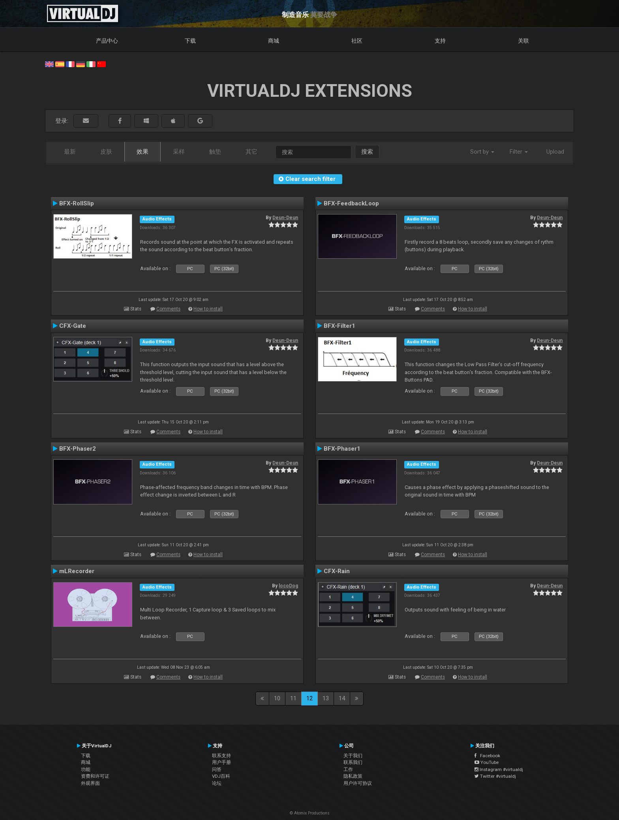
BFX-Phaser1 (342, 448)
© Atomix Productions (310, 813)
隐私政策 (352, 776)
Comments (168, 309)
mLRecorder (76, 571)
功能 (85, 769)
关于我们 (352, 755)
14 (342, 698)
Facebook (487, 755)
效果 (142, 151)
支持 (440, 41)
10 (277, 698)
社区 (356, 41)
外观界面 (90, 783)
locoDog (288, 586)
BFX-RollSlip (76, 203)
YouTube (487, 762)
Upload (555, 151)
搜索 (367, 151)
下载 (190, 41)
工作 (348, 769)
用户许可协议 (357, 783)
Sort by (482, 151)
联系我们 (352, 762)
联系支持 (221, 755)
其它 (251, 151)
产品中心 (107, 41)
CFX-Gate (72, 325)
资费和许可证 (95, 776)
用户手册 (221, 762)
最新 (70, 151)
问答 (216, 769)
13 (326, 698)
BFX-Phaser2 (77, 448)
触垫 (215, 151)
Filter (519, 151)
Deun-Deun (285, 217)
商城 (273, 41)
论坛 (216, 783)
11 (293, 698)
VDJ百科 (221, 776)
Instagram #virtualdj (499, 769)
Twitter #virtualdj (495, 776)
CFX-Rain (337, 571)
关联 (523, 41)
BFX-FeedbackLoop (351, 203)
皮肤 (106, 151)
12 (309, 698)
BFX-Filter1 (339, 325)
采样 (179, 151)
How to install (208, 309)
